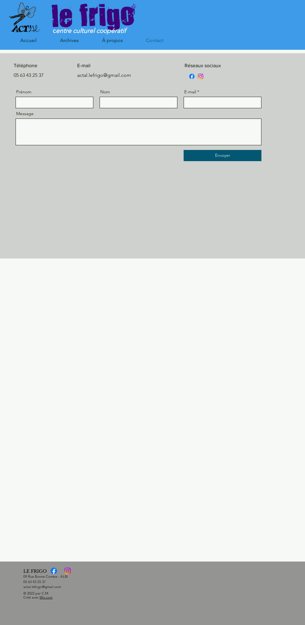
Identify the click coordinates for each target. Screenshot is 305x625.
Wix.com (46, 597)
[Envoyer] (222, 155)
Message (25, 113)
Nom (105, 92)
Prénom (23, 92)
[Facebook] (191, 76)
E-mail (190, 92)
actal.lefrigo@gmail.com (42, 587)
